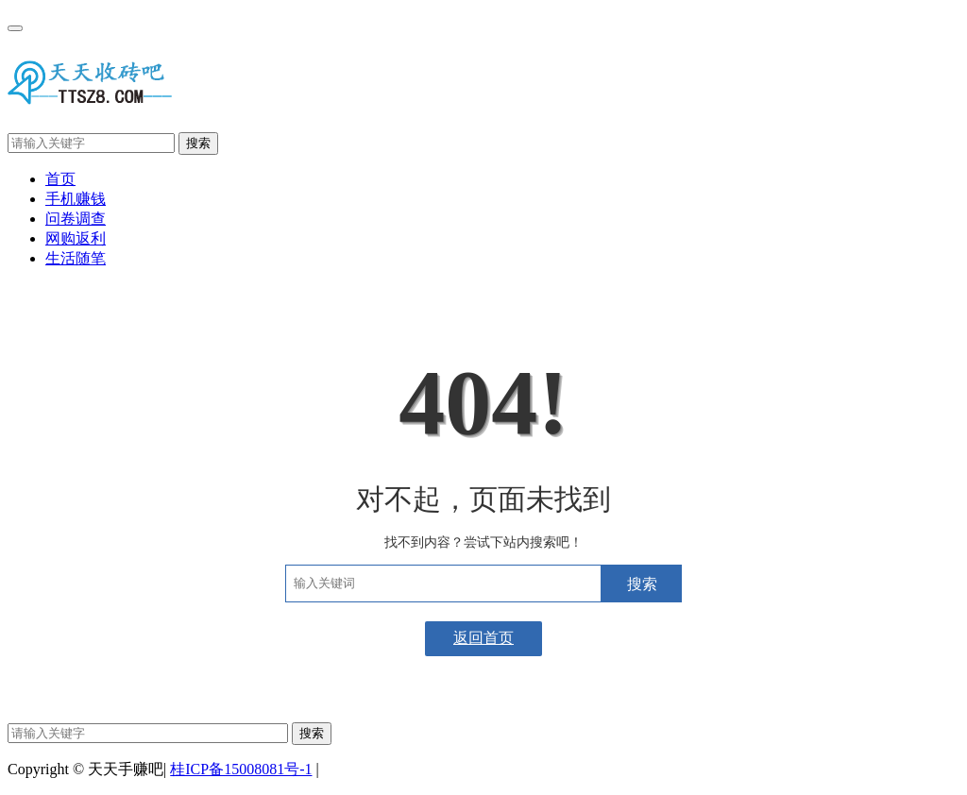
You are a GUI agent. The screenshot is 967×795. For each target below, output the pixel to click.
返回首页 (483, 638)
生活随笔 (75, 258)
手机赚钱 (75, 199)
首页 (60, 179)
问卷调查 (75, 219)
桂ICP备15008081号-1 (241, 769)
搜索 (198, 143)
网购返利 (75, 238)
